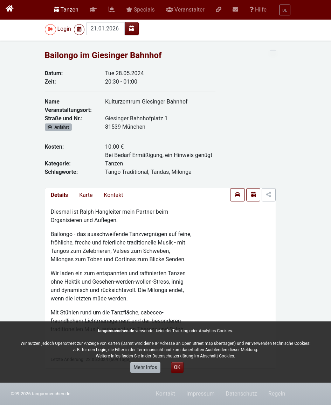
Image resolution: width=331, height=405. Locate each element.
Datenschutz (241, 393)
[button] (93, 10)
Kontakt (113, 195)
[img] (131, 28)
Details (59, 195)
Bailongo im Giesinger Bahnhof (103, 55)
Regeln (276, 393)
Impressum (200, 393)
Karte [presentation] (85, 195)
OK (177, 367)
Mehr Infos (145, 367)
